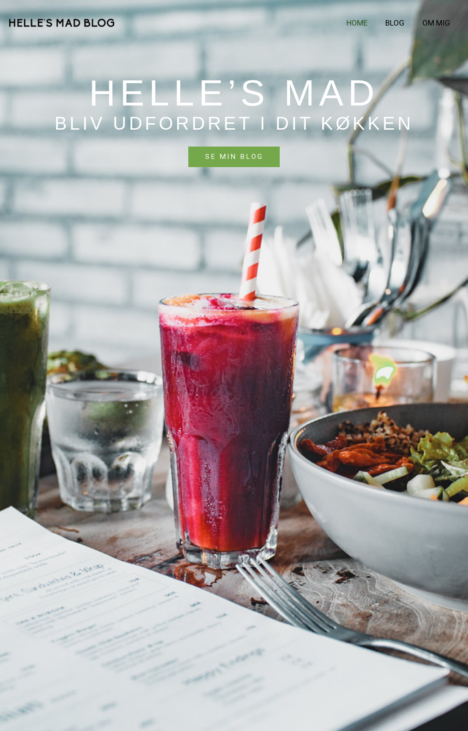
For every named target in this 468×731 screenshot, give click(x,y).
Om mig (437, 22)
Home (362, 22)
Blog (398, 22)
